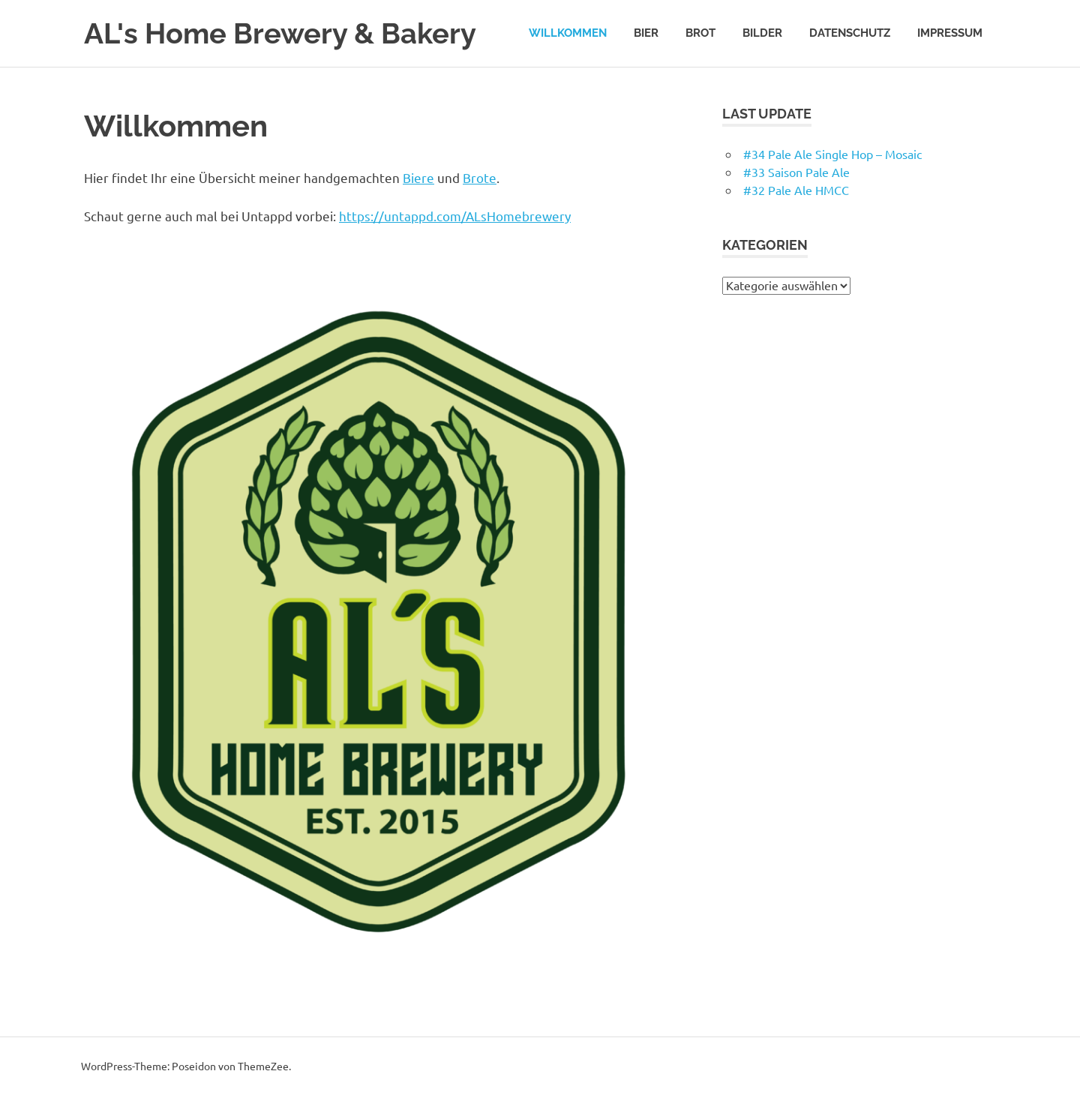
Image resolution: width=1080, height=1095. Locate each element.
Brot (701, 33)
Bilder (762, 33)
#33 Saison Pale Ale (796, 171)
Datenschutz (849, 33)
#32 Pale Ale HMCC (796, 189)
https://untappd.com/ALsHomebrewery (455, 216)
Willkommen (568, 33)
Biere (418, 177)
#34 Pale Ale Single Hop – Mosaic (832, 153)
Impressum (949, 33)
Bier (646, 33)
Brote (479, 177)
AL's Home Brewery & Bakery (280, 33)
